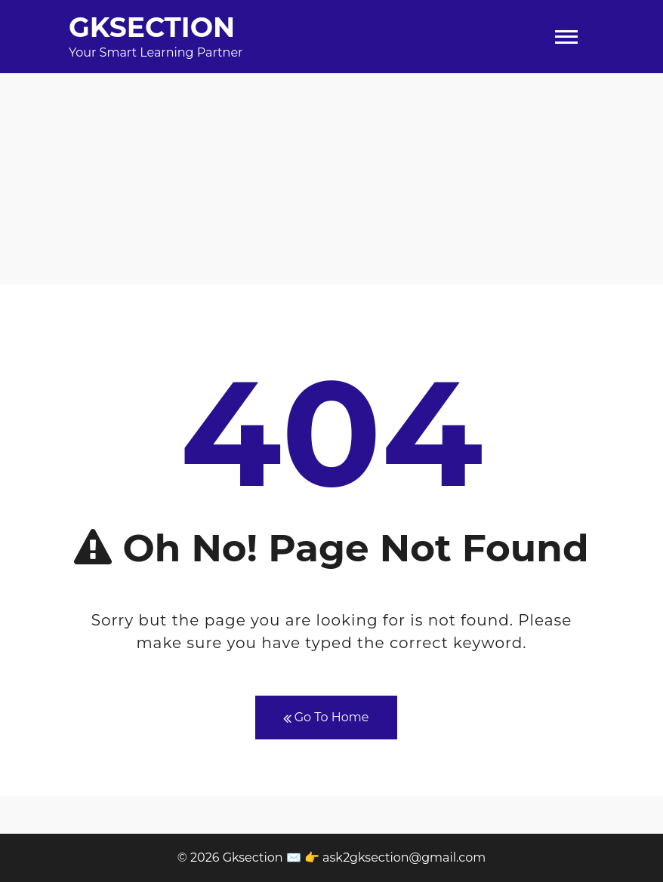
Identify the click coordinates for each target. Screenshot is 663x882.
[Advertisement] (331, 178)
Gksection (152, 27)
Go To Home (326, 718)
